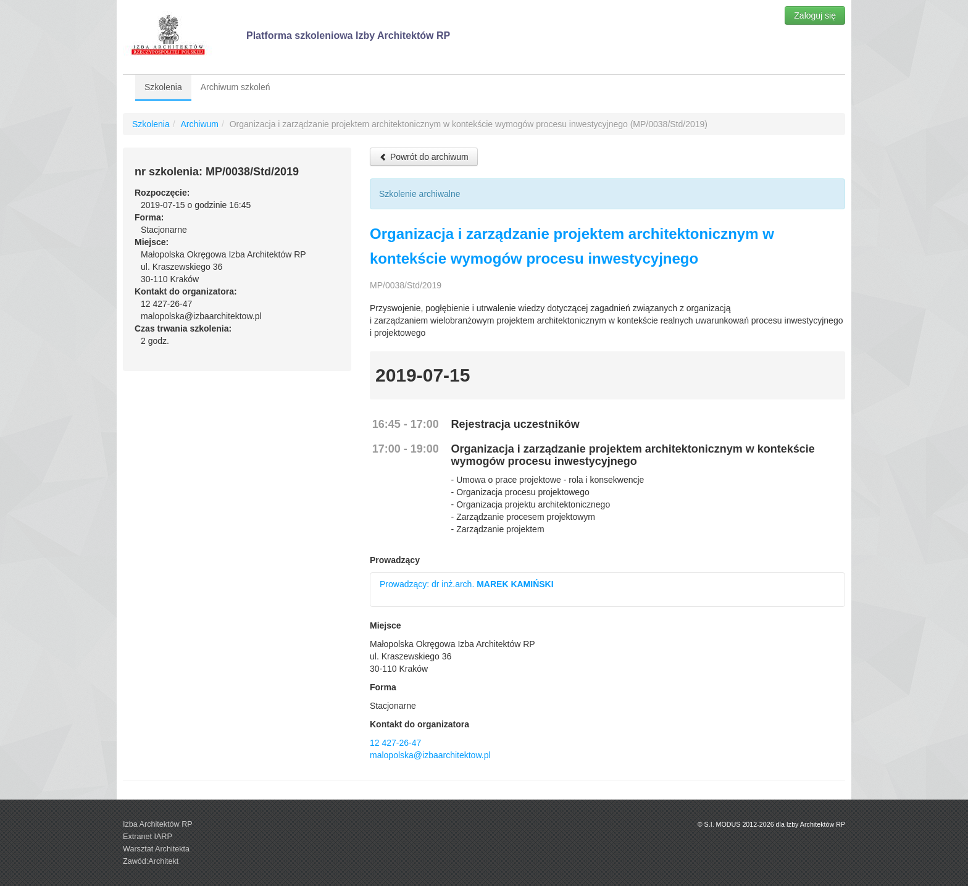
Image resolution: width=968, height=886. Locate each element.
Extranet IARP (147, 836)
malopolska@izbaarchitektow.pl (430, 755)
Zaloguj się (815, 15)
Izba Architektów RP (158, 824)
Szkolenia (163, 87)
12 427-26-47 (395, 743)
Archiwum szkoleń (235, 87)
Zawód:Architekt (150, 861)
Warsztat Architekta (156, 849)
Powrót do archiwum (424, 157)
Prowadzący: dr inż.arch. (467, 584)
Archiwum (199, 124)
